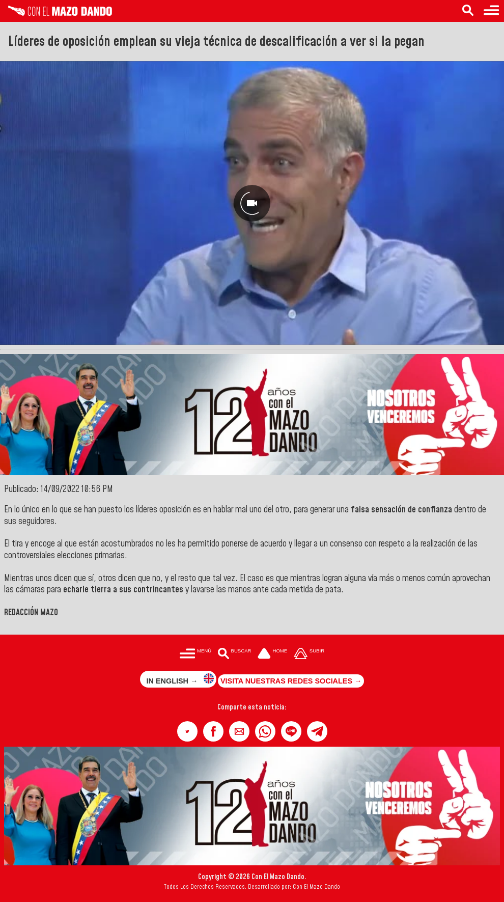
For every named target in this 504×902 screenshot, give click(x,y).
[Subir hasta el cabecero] (309, 654)
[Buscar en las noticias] (468, 11)
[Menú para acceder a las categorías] (491, 11)
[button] (187, 731)
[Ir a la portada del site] (272, 654)
